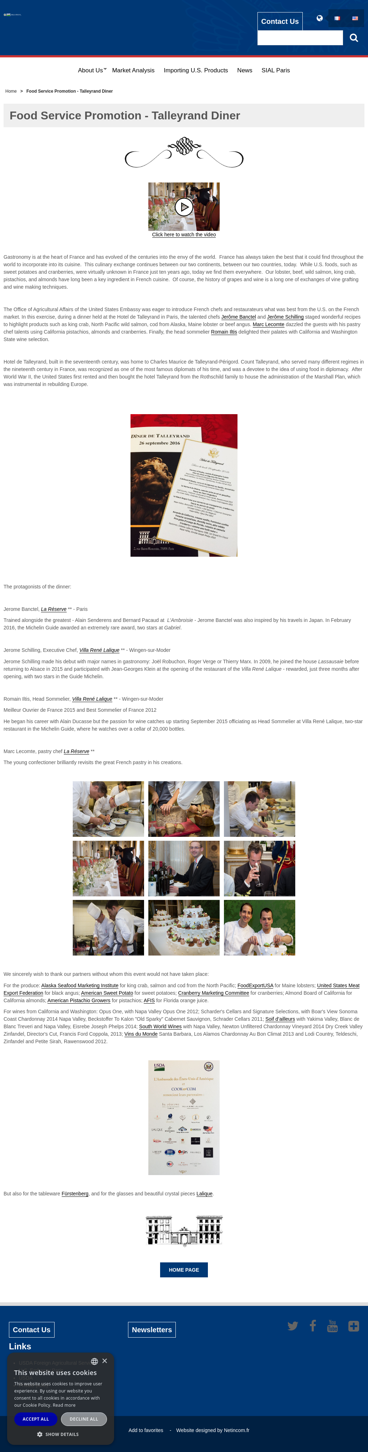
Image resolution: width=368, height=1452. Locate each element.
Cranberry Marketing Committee (213, 993)
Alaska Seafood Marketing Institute (79, 985)
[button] (60, 1434)
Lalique (204, 1193)
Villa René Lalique (99, 650)
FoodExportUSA (255, 985)
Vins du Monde (141, 1034)
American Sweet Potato (107, 993)
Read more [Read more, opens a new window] (64, 1405)
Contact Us (280, 18)
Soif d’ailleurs (280, 1019)
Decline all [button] (84, 1419)
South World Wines (160, 1026)
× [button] (104, 1361)
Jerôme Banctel (238, 317)
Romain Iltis (224, 332)
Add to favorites (145, 1430)
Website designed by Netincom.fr (212, 1430)
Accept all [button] (36, 1419)
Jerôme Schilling (285, 317)
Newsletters (152, 1330)
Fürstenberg (75, 1193)
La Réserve (54, 609)
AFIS (149, 1000)
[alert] (60, 1399)
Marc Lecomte (269, 324)
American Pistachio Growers (79, 1000)
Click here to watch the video (184, 234)
